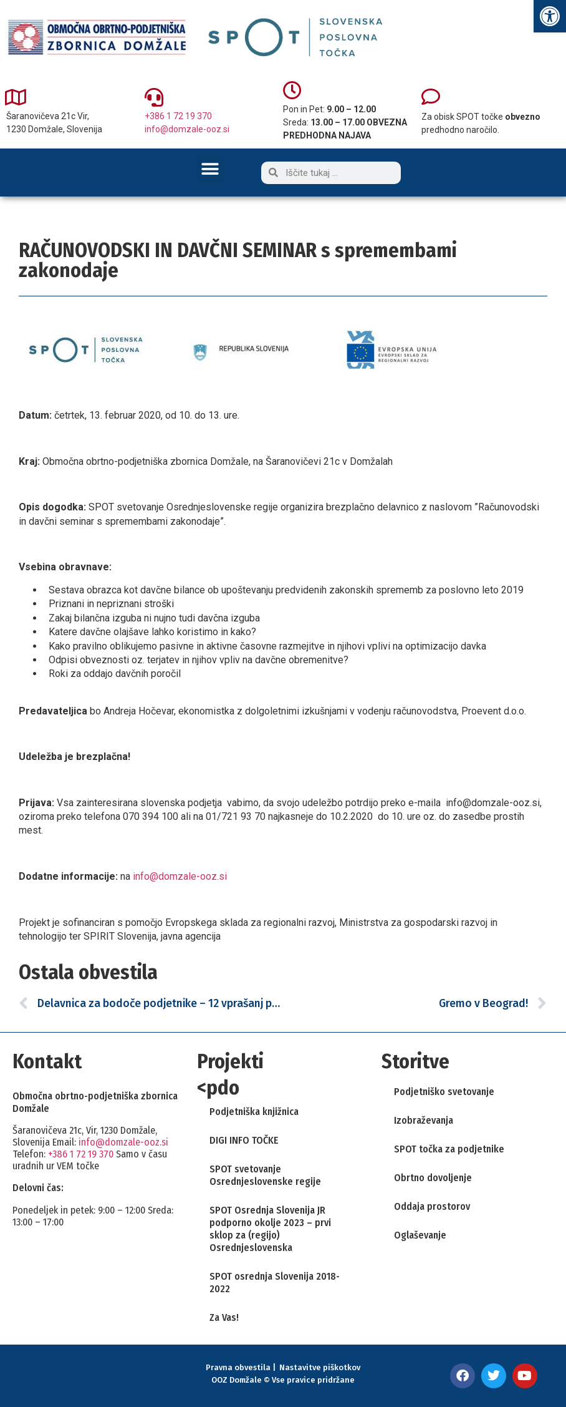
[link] (550, 16)
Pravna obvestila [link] (238, 1367)
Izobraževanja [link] (423, 1120)
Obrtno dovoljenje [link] (433, 1178)
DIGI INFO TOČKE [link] (244, 1140)
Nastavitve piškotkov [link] (319, 1367)
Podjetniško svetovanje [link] (444, 1092)
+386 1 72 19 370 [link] (178, 116)
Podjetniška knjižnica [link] (254, 1111)
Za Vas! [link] (224, 1317)
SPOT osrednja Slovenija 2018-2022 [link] (274, 1282)
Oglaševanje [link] (420, 1235)
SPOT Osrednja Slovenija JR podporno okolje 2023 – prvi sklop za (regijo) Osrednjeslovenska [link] (270, 1229)
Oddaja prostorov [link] (432, 1206)
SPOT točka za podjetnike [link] (449, 1149)
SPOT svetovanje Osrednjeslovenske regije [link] (265, 1175)
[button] (210, 169)
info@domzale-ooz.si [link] (187, 129)
